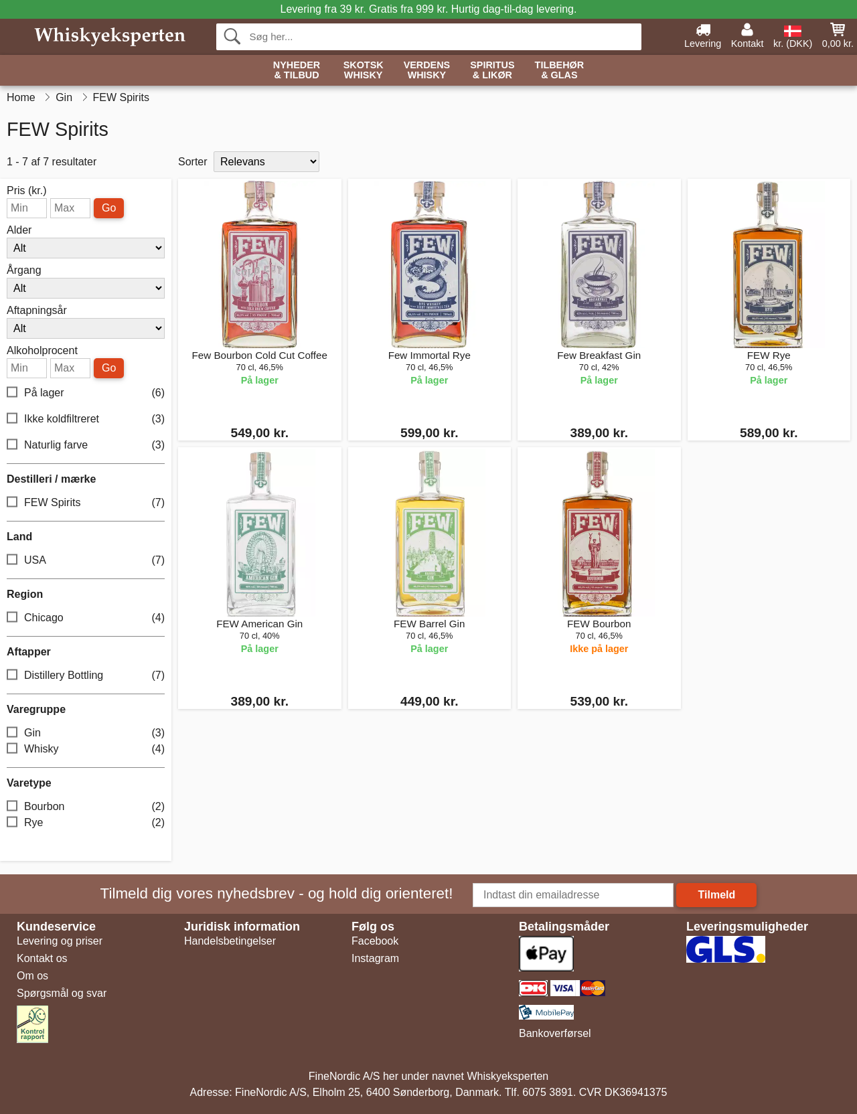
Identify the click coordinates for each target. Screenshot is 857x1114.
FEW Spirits (86, 503)
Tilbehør (560, 71)
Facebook (375, 941)
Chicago (86, 618)
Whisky (86, 749)
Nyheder (296, 71)
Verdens (427, 71)
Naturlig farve (86, 445)
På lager (86, 393)
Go (109, 208)
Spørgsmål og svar (61, 993)
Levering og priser (59, 941)
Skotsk (363, 71)
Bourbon (86, 807)
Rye (86, 823)
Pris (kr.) (27, 190)
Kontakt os (42, 958)
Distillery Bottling (86, 675)
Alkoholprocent (42, 350)
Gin (86, 733)
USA (86, 560)
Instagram (375, 958)
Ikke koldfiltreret (86, 419)
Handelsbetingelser (230, 941)
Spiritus (492, 71)
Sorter (193, 161)
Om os (32, 975)
